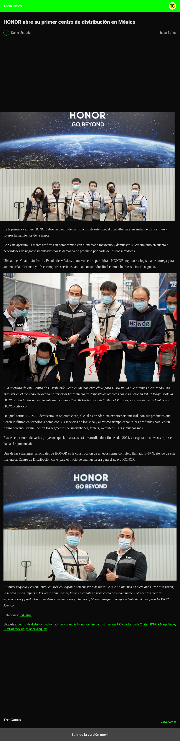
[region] (90, 75)
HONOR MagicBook (162, 624)
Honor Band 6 (66, 624)
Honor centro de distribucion (96, 624)
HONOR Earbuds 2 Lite (132, 624)
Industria (26, 615)
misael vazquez (36, 629)
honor (52, 624)
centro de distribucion (32, 624)
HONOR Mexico (14, 629)
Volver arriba (169, 722)
